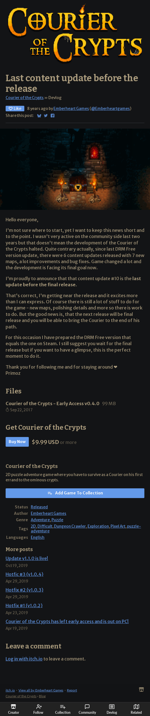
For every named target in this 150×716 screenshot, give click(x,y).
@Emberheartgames (110, 108)
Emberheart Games (71, 108)
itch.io (10, 690)
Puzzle (57, 520)
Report (72, 690)
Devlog (112, 709)
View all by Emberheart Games (40, 690)
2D (33, 526)
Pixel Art (118, 526)
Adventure (40, 520)
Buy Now (17, 441)
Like (15, 108)
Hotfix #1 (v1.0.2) (24, 605)
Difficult (45, 526)
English (37, 537)
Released (39, 507)
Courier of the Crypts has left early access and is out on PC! (67, 621)
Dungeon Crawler (70, 526)
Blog (42, 696)
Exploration (98, 526)
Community (87, 709)
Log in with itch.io (24, 659)
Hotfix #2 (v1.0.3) (24, 590)
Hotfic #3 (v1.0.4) (24, 574)
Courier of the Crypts (25, 97)
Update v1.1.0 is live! (27, 558)
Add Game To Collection (75, 493)
